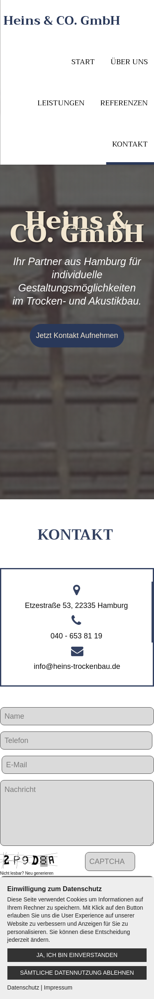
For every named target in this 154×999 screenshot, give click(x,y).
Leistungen (61, 102)
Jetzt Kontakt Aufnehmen (77, 335)
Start (83, 61)
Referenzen (124, 102)
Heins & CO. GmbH (61, 20)
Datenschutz (23, 987)
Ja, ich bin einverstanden (77, 955)
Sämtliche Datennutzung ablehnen (77, 972)
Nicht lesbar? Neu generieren (26, 873)
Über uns (129, 61)
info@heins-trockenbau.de (77, 666)
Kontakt (130, 144)
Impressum (58, 987)
